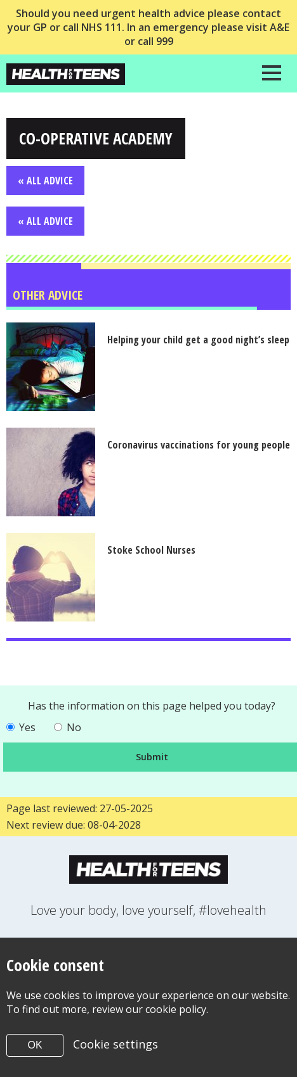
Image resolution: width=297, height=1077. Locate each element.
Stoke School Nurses (152, 550)
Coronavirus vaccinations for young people (199, 445)
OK (34, 1045)
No (74, 727)
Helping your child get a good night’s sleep (199, 340)
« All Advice (45, 181)
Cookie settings (115, 1044)
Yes (27, 727)
